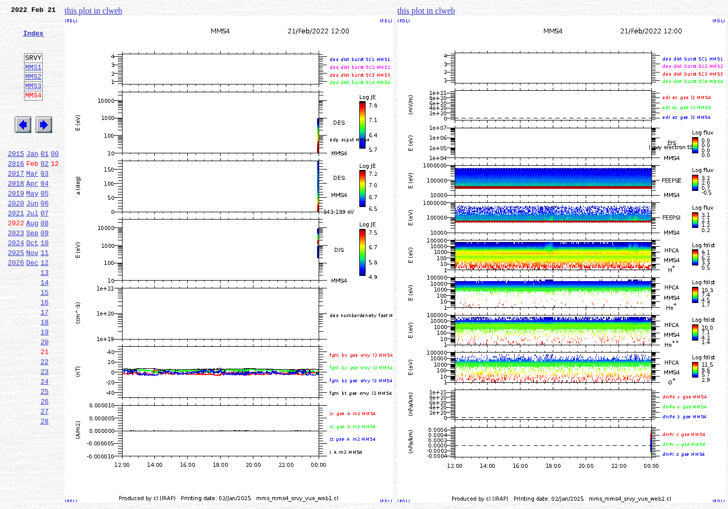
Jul (32, 247)
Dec (32, 304)
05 (45, 224)
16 (45, 350)
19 (45, 385)
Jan (32, 178)
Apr (32, 212)
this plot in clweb (94, 10)
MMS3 (33, 101)
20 (45, 396)
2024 (16, 281)
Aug (32, 258)
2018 (16, 212)
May (32, 224)
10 (45, 281)
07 (45, 247)
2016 (16, 190)
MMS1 (33, 79)
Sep (32, 270)
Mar (32, 201)
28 (45, 488)
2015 (16, 178)
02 (45, 190)
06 (45, 235)
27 (45, 476)
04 (45, 212)
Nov (32, 293)
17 (45, 362)
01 (45, 178)
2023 (16, 270)
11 (45, 293)
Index (33, 39)
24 (45, 442)
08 (45, 258)
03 (45, 201)
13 (45, 316)
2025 (16, 293)
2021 (16, 247)
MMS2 (33, 90)
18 (45, 373)
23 (45, 430)
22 (45, 419)
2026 (16, 304)
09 (45, 270)
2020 (16, 235)
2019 (16, 224)
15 (45, 339)
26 (45, 465)
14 (45, 327)
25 (45, 453)
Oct (32, 281)
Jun (32, 235)
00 (55, 178)
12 (45, 304)
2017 (16, 201)
